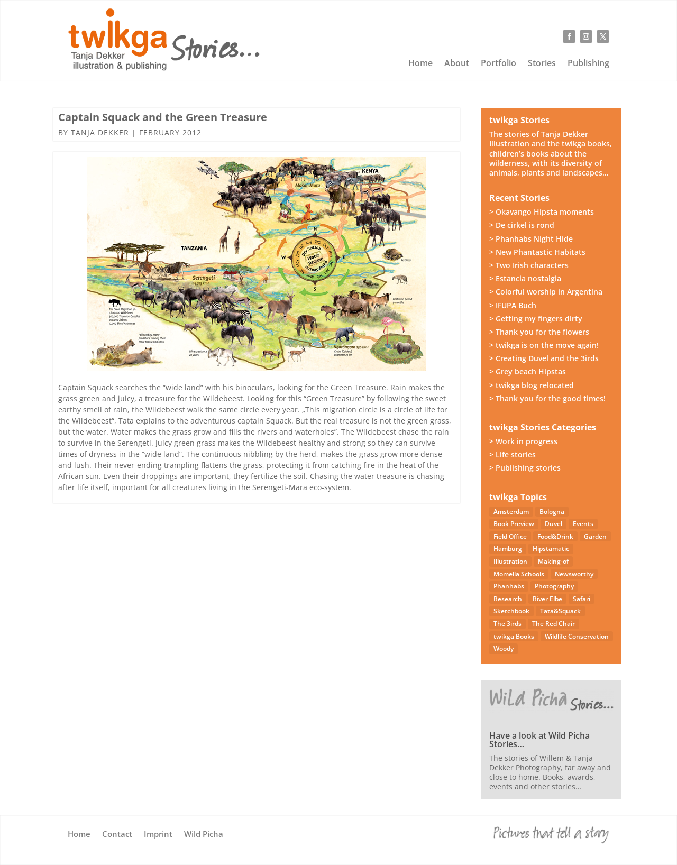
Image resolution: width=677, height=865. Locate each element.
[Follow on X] (603, 36)
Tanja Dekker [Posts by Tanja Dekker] (100, 132)
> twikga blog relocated (531, 385)
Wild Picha (203, 834)
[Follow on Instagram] (586, 36)
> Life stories (512, 454)
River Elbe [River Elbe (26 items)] (547, 598)
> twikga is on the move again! (544, 345)
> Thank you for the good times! (547, 398)
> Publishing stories (525, 468)
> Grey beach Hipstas (527, 371)
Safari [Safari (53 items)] (581, 598)
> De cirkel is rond (521, 225)
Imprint (158, 834)
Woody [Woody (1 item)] (503, 648)
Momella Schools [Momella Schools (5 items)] (518, 573)
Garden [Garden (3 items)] (595, 536)
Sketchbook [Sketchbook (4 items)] (511, 610)
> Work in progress (523, 441)
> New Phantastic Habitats (537, 252)
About (456, 64)
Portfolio (498, 64)
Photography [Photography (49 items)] (554, 586)
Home (420, 64)
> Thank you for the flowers (539, 332)
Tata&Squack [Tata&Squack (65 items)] (560, 610)
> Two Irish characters (529, 265)
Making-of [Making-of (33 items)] (553, 561)
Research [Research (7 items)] (507, 598)
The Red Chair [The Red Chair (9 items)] (553, 623)
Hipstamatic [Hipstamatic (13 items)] (551, 548)
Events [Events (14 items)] (583, 523)
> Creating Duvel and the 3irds (544, 358)
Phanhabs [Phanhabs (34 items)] (508, 586)
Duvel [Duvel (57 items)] (553, 523)
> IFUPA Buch (512, 305)
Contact (117, 834)
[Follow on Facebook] (569, 36)
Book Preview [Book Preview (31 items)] (513, 523)
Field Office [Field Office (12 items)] (510, 536)
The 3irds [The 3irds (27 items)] (507, 623)
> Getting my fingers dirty (535, 319)
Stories (542, 64)
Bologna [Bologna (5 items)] (551, 511)
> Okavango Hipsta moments (541, 212)
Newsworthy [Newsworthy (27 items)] (574, 573)
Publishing (588, 64)
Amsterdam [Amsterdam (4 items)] (511, 511)
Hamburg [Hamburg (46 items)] (507, 548)
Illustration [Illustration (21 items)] (510, 561)
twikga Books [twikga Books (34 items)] (513, 636)
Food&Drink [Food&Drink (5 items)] (555, 536)
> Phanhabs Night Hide (531, 239)
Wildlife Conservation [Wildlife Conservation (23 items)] (577, 636)
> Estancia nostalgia (525, 278)
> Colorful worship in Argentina (545, 292)
